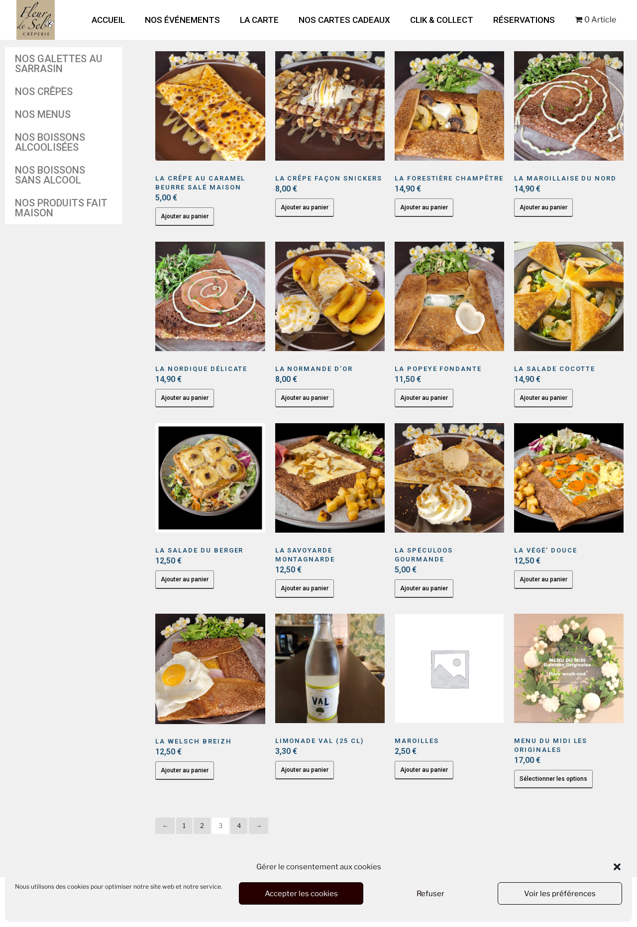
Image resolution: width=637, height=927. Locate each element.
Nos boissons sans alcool (50, 175)
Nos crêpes (44, 91)
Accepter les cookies (301, 893)
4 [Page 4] (239, 826)
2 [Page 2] (202, 826)
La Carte (259, 20)
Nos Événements (182, 20)
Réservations (524, 20)
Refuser (430, 893)
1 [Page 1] (184, 826)
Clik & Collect (441, 20)
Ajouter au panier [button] (185, 216)
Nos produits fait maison (61, 208)
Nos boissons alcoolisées (50, 142)
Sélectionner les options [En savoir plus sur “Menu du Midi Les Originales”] (553, 778)
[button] (617, 867)
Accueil (108, 20)
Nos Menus (43, 114)
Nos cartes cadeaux (344, 20)
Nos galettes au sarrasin (59, 64)
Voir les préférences (560, 893)
